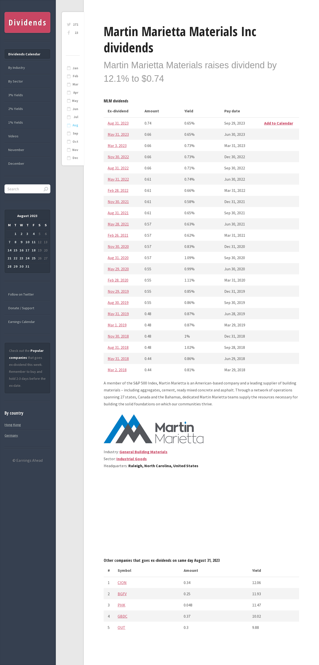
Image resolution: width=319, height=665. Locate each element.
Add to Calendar (278, 123)
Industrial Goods (131, 458)
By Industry (16, 67)
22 (15, 258)
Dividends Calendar (24, 54)
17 (27, 250)
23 (76, 32)
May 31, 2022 (118, 179)
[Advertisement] (201, 515)
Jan (75, 68)
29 (15, 266)
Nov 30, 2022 (118, 156)
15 (15, 250)
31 (27, 266)
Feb (75, 76)
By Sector (15, 81)
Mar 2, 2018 (117, 369)
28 (9, 266)
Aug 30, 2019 (118, 302)
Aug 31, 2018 (118, 347)
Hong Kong (12, 424)
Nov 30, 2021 (118, 201)
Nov (75, 149)
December (16, 163)
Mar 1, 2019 (117, 324)
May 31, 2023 (118, 134)
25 (34, 258)
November (16, 150)
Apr (75, 92)
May (75, 100)
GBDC (122, 616)
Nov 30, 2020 (118, 246)
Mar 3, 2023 (117, 145)
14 (9, 250)
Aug (75, 125)
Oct (75, 141)
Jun (75, 109)
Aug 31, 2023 (118, 123)
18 (34, 250)
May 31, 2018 (118, 358)
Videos (13, 136)
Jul (76, 117)
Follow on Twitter (21, 294)
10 (27, 242)
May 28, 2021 (118, 224)
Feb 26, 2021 (118, 235)
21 (9, 258)
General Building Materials (143, 451)
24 (27, 258)
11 (34, 242)
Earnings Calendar (21, 321)
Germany (11, 435)
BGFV (122, 593)
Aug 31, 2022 (118, 167)
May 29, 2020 (118, 268)
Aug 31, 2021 (118, 212)
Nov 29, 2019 (118, 291)
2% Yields (15, 108)
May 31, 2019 (118, 313)
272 (75, 24)
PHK (121, 604)
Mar (75, 84)
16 (21, 250)
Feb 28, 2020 (118, 280)
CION (122, 582)
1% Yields (15, 122)
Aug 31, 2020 (118, 257)
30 (21, 266)
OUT (121, 627)
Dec (75, 157)
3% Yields (15, 95)
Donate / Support (21, 308)
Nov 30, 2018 (118, 336)
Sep (75, 133)
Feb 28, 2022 (118, 190)
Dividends (27, 22)
